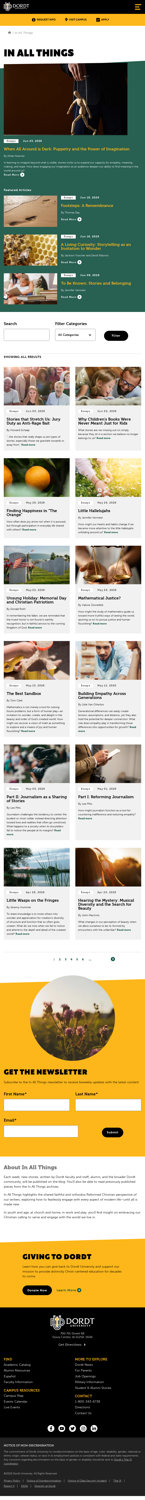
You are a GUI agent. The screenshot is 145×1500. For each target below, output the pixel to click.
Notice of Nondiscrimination (44, 1480)
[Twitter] (72, 1428)
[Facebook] (51, 1428)
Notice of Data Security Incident (87, 1480)
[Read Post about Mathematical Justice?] (108, 590)
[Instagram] (83, 1428)
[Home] (10, 33)
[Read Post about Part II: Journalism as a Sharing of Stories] (37, 792)
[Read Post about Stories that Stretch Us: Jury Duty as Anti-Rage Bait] (37, 409)
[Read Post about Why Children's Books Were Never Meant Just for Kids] (108, 409)
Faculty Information (18, 1382)
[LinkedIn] (94, 1428)
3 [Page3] (66, 959)
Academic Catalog (17, 1365)
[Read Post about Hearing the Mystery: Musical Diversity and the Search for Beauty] (108, 894)
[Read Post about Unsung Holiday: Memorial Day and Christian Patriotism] (37, 590)
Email (9, 1120)
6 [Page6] (83, 959)
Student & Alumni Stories (93, 1388)
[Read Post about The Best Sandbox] (37, 689)
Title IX (117, 1480)
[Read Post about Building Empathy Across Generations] (108, 689)
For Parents (83, 1370)
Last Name (85, 1094)
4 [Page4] (71, 959)
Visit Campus (76, 20)
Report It (9, 1486)
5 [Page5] (77, 959)
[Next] (113, 959)
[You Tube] (61, 1428)
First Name (14, 1094)
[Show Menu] (138, 7)
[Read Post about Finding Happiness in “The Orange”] (37, 498)
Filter (116, 335)
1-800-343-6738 (87, 1401)
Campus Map (13, 1395)
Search (10, 323)
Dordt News (84, 1365)
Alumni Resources (17, 1370)
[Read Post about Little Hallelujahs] (108, 498)
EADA (24, 1486)
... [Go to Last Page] (90, 959)
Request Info (44, 20)
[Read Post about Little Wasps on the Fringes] (37, 894)
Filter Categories (71, 323)
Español (9, 1376)
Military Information (89, 1382)
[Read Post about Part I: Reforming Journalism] (108, 792)
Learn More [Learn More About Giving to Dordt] (69, 1290)
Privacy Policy (12, 1480)
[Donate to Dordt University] (37, 1290)
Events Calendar (15, 1401)
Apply (102, 20)
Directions (82, 1407)
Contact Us (83, 1413)
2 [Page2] (60, 959)
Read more (28, 444)
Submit (112, 1132)
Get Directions (73, 1345)
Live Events (12, 1407)
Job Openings (85, 1376)
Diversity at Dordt (45, 1486)
